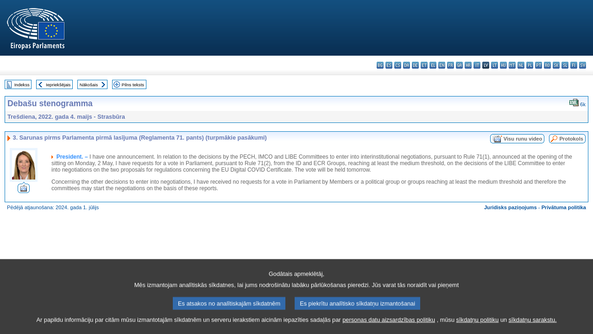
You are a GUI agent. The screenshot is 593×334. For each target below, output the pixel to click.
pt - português (538, 65)
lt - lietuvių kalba (494, 65)
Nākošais (89, 84)
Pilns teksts (133, 84)
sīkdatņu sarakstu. (533, 327)
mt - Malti (512, 65)
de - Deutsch (415, 65)
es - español (388, 65)
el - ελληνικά (432, 65)
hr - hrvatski (468, 65)
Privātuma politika (564, 207)
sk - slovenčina (556, 65)
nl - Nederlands (520, 65)
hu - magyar (503, 65)
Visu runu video (523, 138)
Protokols (571, 138)
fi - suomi (573, 65)
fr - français (450, 65)
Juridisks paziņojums (510, 207)
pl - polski (529, 65)
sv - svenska (582, 65)
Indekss (22, 84)
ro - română (547, 65)
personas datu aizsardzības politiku (388, 327)
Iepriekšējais (58, 84)
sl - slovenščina (564, 65)
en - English (441, 65)
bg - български (380, 65)
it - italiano (476, 65)
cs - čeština (397, 65)
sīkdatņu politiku (477, 327)
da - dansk (406, 65)
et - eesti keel (424, 65)
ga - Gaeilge (459, 65)
